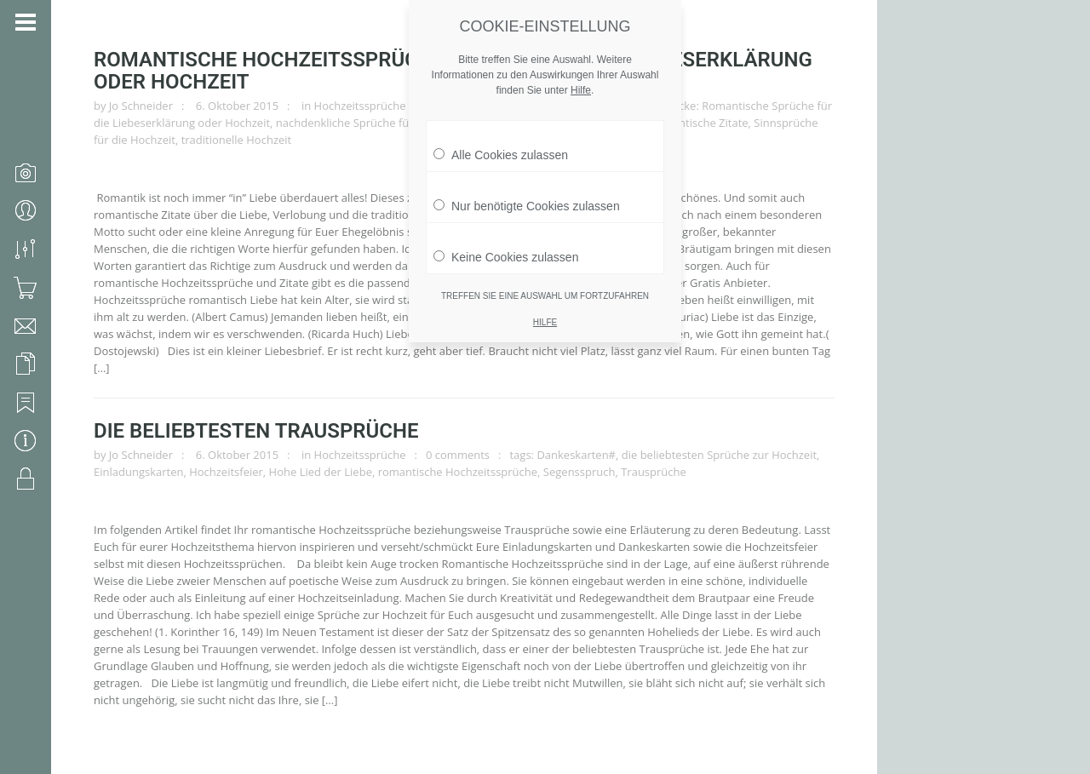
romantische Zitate (700, 122)
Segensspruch (579, 471)
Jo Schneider (141, 105)
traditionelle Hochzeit (236, 139)
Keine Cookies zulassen (505, 248)
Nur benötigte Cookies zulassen (526, 197)
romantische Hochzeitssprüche (457, 471)
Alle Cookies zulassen (500, 146)
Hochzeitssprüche (360, 105)
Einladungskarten (138, 471)
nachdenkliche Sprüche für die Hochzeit (378, 122)
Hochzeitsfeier (226, 471)
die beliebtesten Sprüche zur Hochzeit (719, 454)
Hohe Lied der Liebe (320, 471)
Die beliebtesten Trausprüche (256, 431)
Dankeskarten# (576, 454)
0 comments (458, 454)
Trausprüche (653, 471)
